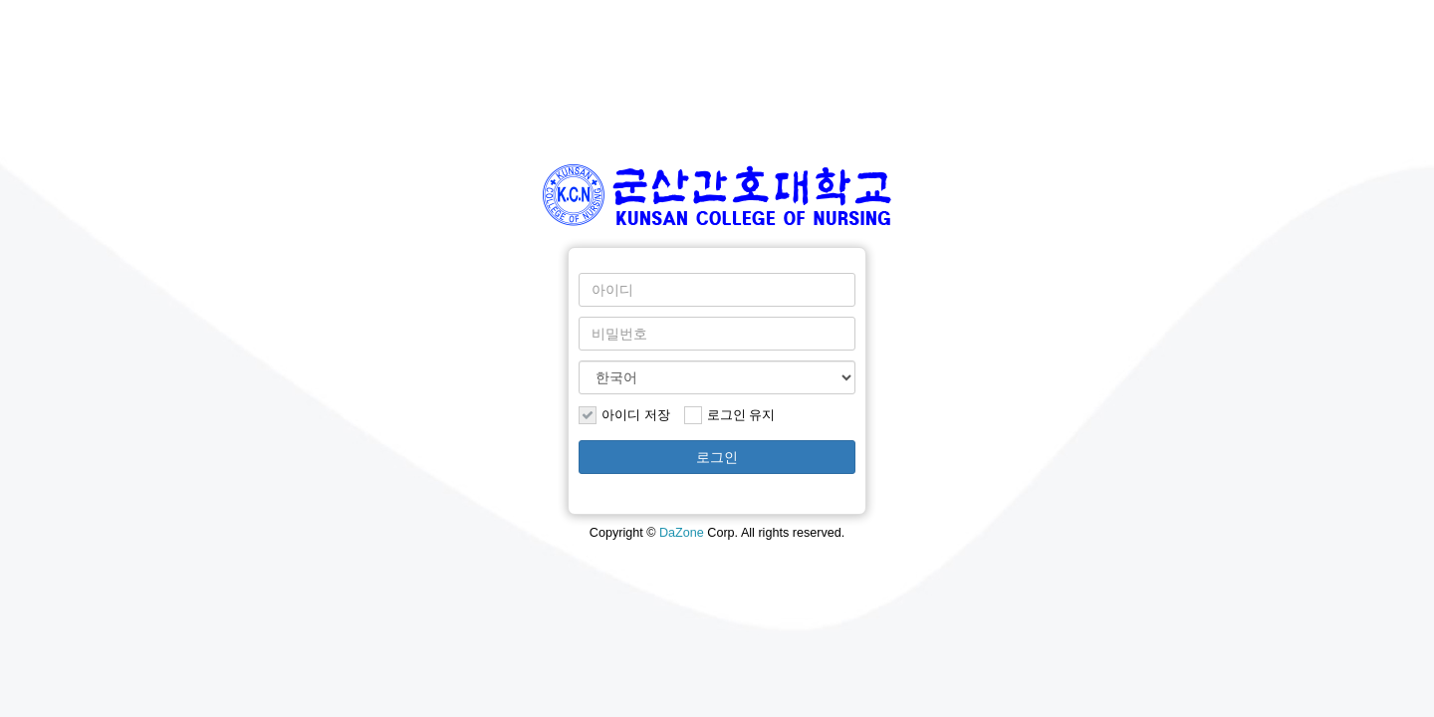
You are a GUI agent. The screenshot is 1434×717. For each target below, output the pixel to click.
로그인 (717, 457)
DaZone (681, 533)
